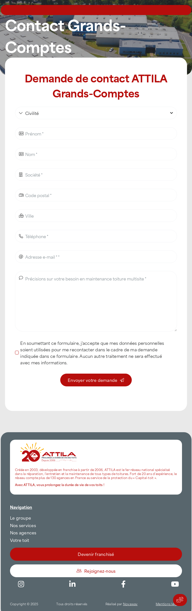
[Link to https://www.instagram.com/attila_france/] (21, 584)
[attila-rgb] (48, 441)
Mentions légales (169, 603)
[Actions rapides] (180, 600)
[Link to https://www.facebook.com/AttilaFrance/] (123, 584)
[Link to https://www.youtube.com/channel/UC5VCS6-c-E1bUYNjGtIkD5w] (175, 584)
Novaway (130, 603)
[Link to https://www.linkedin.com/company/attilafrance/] (72, 584)
